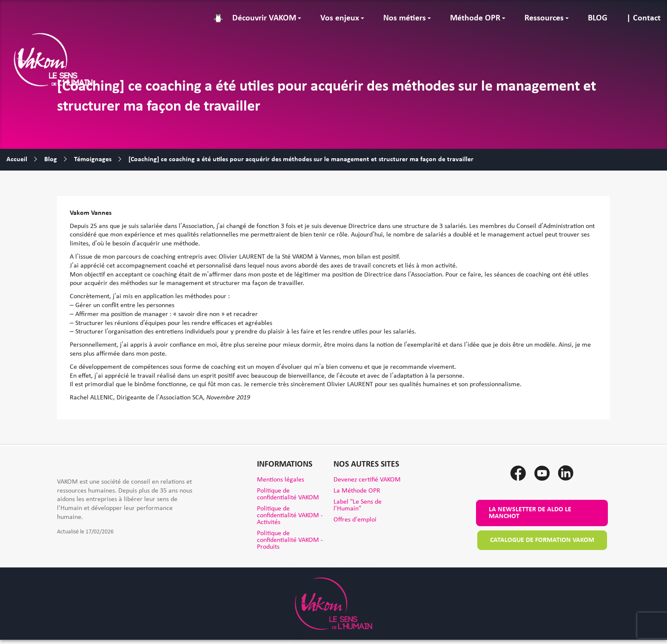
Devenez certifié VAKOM (367, 479)
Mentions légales (280, 479)
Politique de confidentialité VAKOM (288, 494)
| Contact (644, 18)
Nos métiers (404, 18)
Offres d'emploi (355, 519)
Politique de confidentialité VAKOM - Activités (290, 515)
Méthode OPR (475, 18)
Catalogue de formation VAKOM (542, 540)
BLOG (597, 18)
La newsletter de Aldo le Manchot (530, 513)
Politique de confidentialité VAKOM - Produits (290, 540)
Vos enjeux (339, 18)
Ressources (544, 18)
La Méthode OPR (357, 490)
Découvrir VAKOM (264, 18)
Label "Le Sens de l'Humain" (358, 505)
